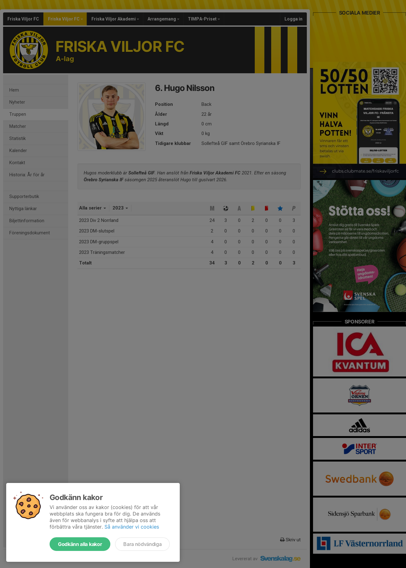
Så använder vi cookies (131, 527)
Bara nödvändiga (142, 544)
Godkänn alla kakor (80, 544)
